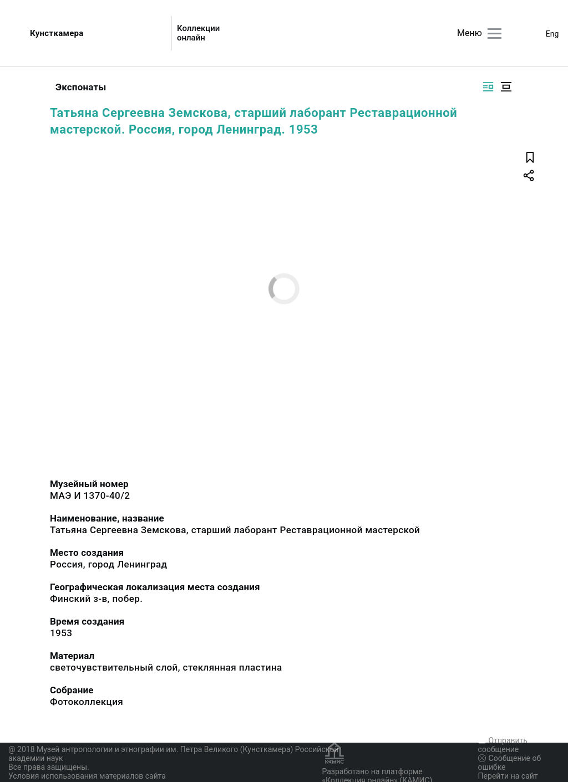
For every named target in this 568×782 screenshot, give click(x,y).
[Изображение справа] (488, 86)
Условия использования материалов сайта (87, 775)
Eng (552, 33)
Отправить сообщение (503, 745)
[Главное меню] (494, 33)
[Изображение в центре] (506, 86)
